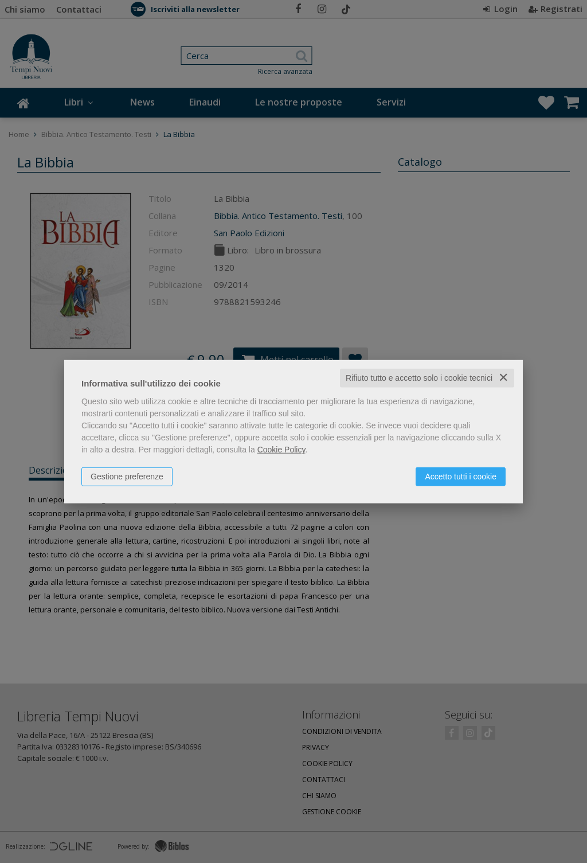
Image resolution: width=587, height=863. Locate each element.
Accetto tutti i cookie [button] (460, 476)
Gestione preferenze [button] (127, 476)
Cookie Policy (281, 449)
